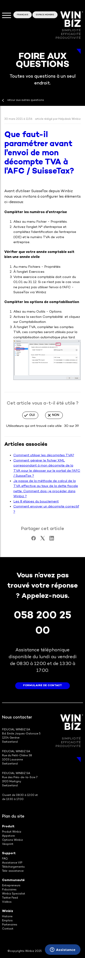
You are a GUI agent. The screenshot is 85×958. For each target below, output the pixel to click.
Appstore (8, 836)
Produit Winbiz (11, 832)
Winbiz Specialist (13, 893)
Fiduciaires (9, 889)
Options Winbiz (12, 840)
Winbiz (7, 911)
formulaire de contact (42, 685)
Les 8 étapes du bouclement (36, 501)
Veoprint (7, 844)
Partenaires (9, 924)
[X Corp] (42, 539)
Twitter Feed (10, 898)
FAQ (5, 858)
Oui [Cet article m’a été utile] (32, 415)
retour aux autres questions (25, 100)
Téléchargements (13, 867)
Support (9, 853)
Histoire (7, 916)
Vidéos (7, 902)
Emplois (7, 920)
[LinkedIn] (51, 539)
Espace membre (45, 15)
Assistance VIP (12, 862)
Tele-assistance (13, 871)
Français (22, 15)
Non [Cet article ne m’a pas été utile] (55, 415)
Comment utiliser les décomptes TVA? (43, 455)
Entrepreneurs (11, 885)
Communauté (13, 880)
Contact (7, 928)
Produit (8, 826)
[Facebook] (33, 539)
